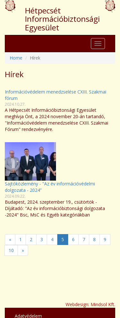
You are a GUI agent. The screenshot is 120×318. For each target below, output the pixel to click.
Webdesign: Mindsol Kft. (90, 304)
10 (11, 250)
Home (16, 58)
